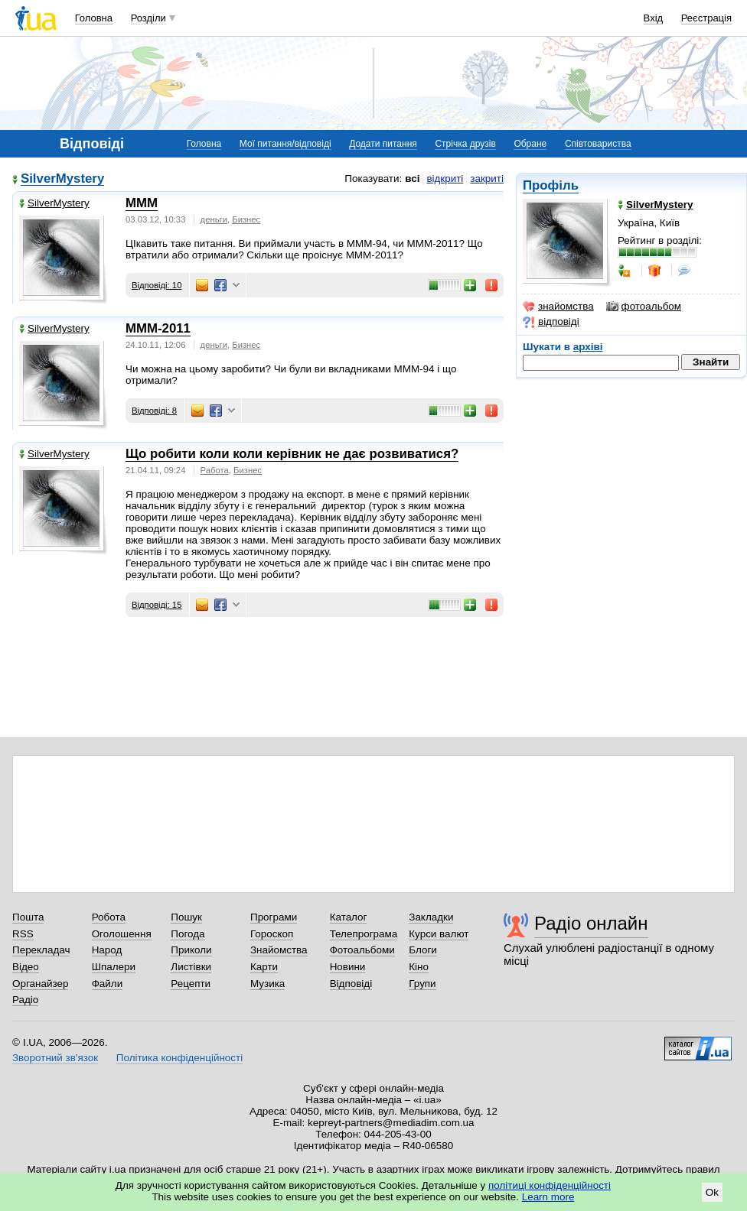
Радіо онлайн (591, 923)
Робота (109, 917)
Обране (530, 143)
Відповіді (351, 983)
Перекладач (41, 950)
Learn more (548, 1197)
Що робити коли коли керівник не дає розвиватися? (292, 453)
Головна (94, 18)
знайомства (558, 306)
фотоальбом (643, 306)
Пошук (186, 917)
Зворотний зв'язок (55, 1057)
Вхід (654, 18)
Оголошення (122, 934)
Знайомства (279, 950)
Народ (107, 950)
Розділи (148, 18)
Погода (187, 934)
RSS (23, 934)
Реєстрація (706, 18)
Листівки (191, 966)
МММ (142, 203)
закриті (487, 178)
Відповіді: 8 (154, 410)
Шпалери (113, 966)
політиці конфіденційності (549, 1185)
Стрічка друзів (465, 143)
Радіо (25, 999)
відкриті (444, 178)
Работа (215, 470)
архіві (588, 346)
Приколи (191, 950)
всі (412, 178)
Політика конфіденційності (179, 1057)
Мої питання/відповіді (285, 143)
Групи (422, 983)
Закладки (431, 917)
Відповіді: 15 (156, 604)
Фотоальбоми (362, 950)
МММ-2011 (158, 328)
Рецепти (190, 983)
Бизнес (246, 219)
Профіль (551, 185)
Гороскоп (271, 934)
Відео (25, 966)
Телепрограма (364, 934)
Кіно (419, 966)
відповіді (551, 322)
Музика (267, 983)
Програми (273, 917)
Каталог (348, 917)
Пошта (28, 917)
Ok (712, 1192)
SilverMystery (62, 179)
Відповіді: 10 (156, 285)
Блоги (423, 950)
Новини (348, 966)
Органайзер (40, 983)
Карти (264, 966)
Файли (107, 983)
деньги (214, 219)
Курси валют (438, 934)
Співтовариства (598, 143)
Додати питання (383, 143)
